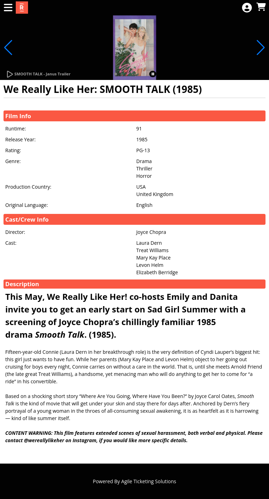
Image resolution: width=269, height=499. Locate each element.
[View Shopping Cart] (261, 7)
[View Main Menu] (8, 8)
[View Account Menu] (247, 8)
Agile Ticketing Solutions (148, 481)
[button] (115, 74)
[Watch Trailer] (38, 74)
